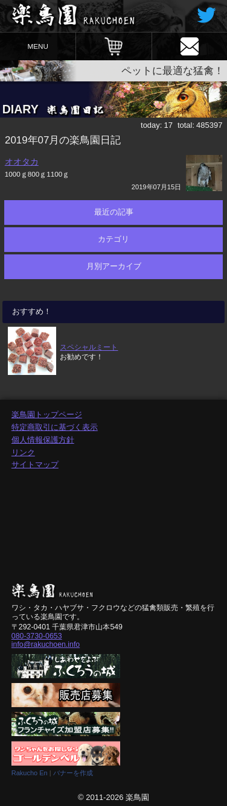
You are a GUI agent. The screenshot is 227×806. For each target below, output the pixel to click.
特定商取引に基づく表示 (54, 427)
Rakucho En (29, 772)
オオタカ (22, 161)
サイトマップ (35, 464)
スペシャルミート (89, 347)
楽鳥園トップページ (46, 414)
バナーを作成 (73, 772)
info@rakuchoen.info (45, 644)
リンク (23, 452)
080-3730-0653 (36, 636)
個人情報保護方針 (42, 439)
